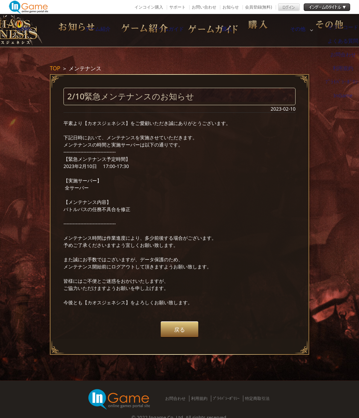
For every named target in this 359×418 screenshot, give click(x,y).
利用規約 (199, 398)
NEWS (70, 30)
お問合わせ (175, 398)
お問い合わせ (204, 7)
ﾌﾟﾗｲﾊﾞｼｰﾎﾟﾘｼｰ (226, 398)
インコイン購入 (148, 7)
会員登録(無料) (258, 7)
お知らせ (230, 7)
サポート (177, 7)
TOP (55, 68)
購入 (285, 30)
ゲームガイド (213, 30)
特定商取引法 (257, 398)
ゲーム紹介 (141, 30)
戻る (179, 329)
